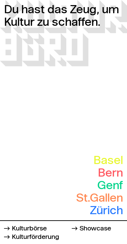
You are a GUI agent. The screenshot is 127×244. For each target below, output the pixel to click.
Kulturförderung (35, 237)
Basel (108, 161)
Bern (110, 173)
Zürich (106, 211)
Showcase (95, 228)
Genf (110, 186)
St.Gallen (99, 199)
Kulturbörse (29, 228)
